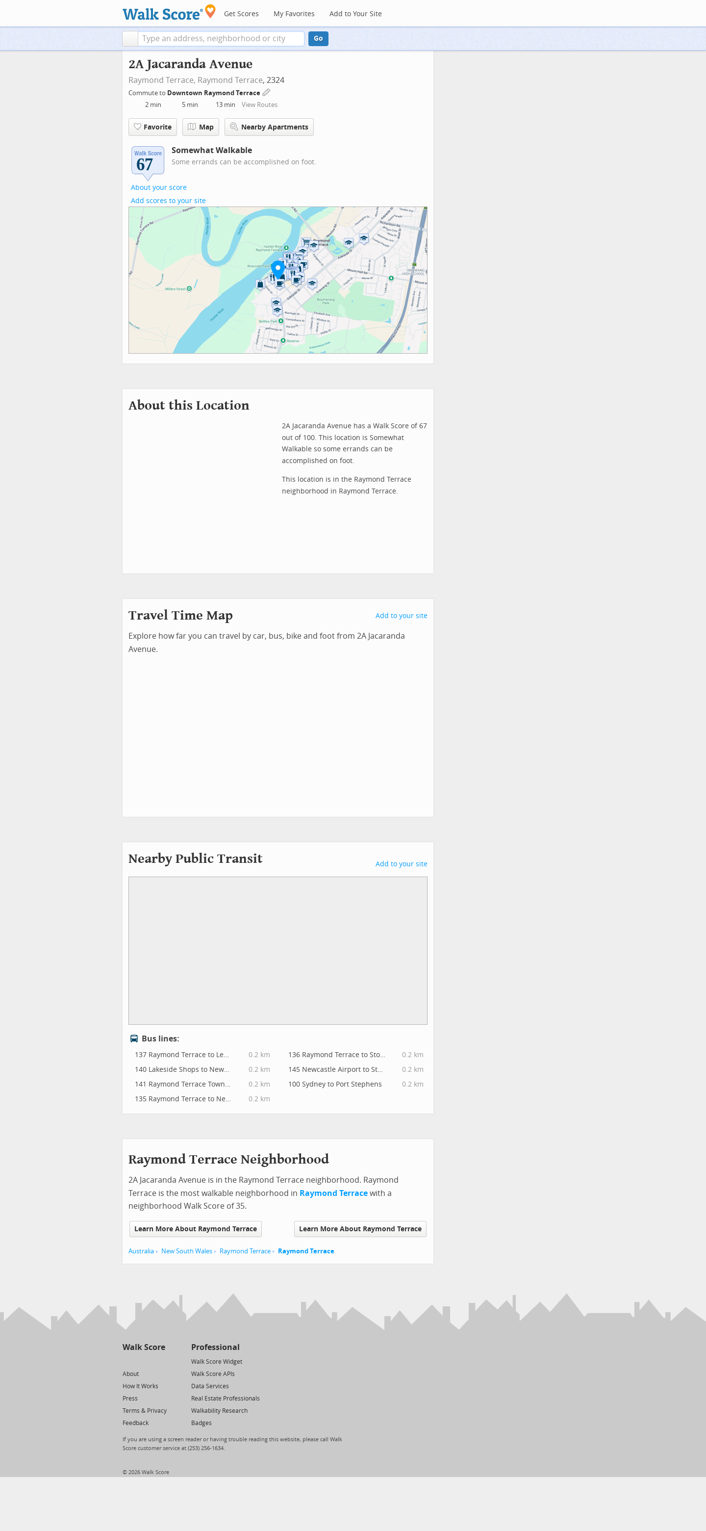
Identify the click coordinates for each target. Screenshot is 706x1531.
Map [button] (201, 127)
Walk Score (144, 1347)
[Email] (158, 1361)
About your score (159, 187)
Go (318, 38)
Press (130, 1398)
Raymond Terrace (230, 80)
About (131, 1374)
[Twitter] (128, 1361)
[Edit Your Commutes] (267, 91)
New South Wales (186, 1251)
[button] (130, 39)
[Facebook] (143, 1361)
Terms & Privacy (145, 1410)
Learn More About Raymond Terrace (195, 1229)
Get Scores (241, 14)
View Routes (259, 104)
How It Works (140, 1386)
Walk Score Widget (216, 1361)
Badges (201, 1423)
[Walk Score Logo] (169, 12)
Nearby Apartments (269, 126)
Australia (141, 1251)
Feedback (136, 1423)
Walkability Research (219, 1410)
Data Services (210, 1386)
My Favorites (294, 14)
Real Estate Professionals (225, 1398)
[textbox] (221, 39)
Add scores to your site (168, 201)
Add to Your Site (355, 14)
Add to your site (402, 616)
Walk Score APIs (213, 1374)
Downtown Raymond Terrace (214, 93)
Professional (215, 1347)
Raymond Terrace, (162, 80)
